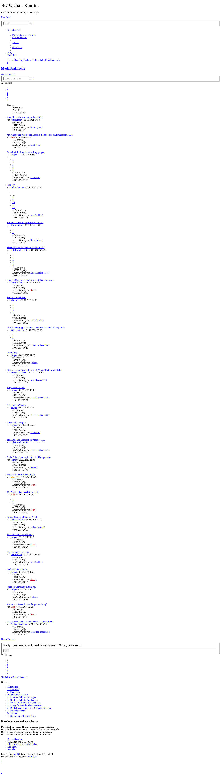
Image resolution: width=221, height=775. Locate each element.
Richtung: (70, 645)
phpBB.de (32, 756)
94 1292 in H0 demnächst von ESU (23, 492)
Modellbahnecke (13, 68)
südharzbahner (17, 187)
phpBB (15, 754)
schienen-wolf (17, 519)
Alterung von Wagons (16, 405)
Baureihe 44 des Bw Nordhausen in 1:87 (25, 222)
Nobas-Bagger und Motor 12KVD (22, 517)
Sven (13, 137)
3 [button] (7, 92)
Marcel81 (15, 477)
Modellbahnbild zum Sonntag (20, 534)
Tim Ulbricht (16, 225)
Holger (14, 155)
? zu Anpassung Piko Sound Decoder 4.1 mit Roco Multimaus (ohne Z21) (40, 135)
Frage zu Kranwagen (16, 422)
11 (13, 205)
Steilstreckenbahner (19, 624)
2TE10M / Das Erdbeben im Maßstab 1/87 (26, 440)
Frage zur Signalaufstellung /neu (21, 587)
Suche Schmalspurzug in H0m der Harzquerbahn (29, 457)
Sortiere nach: (42, 645)
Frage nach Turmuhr (16, 387)
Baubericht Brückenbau (17, 569)
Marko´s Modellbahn (16, 297)
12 (13, 207)
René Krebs (35, 240)
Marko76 (34, 145)
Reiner (14, 460)
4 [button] (7, 95)
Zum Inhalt (6, 17)
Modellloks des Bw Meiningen (21, 474)
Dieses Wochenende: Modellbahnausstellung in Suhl (30, 622)
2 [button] (7, 90)
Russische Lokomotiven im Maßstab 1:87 (25, 247)
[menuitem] (24, 35)
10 (13, 202)
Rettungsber (16, 120)
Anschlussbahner (18, 372)
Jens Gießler (36, 215)
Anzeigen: (15, 645)
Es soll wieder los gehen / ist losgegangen (25, 152)
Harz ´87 (11, 185)
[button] (7, 100)
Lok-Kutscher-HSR (19, 250)
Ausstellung (12, 352)
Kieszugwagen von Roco (18, 552)
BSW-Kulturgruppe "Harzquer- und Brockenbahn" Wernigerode (36, 327)
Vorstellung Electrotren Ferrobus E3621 (25, 117)
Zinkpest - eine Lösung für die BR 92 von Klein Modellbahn (34, 370)
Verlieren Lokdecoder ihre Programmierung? (27, 604)
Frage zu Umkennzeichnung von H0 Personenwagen (30, 280)
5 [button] (7, 97)
